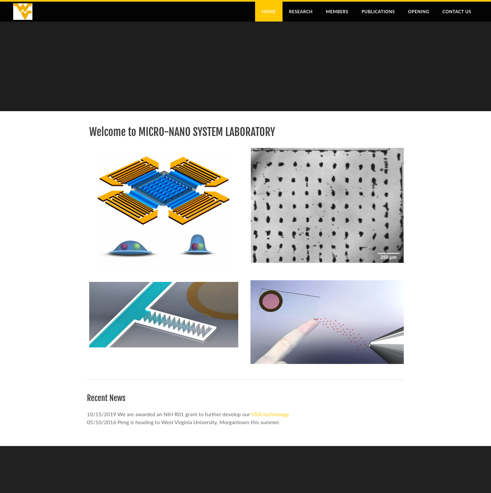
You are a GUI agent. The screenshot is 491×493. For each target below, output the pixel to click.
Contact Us (456, 11)
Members (337, 11)
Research (301, 11)
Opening (418, 11)
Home (269, 11)
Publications (378, 11)
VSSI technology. (270, 414)
